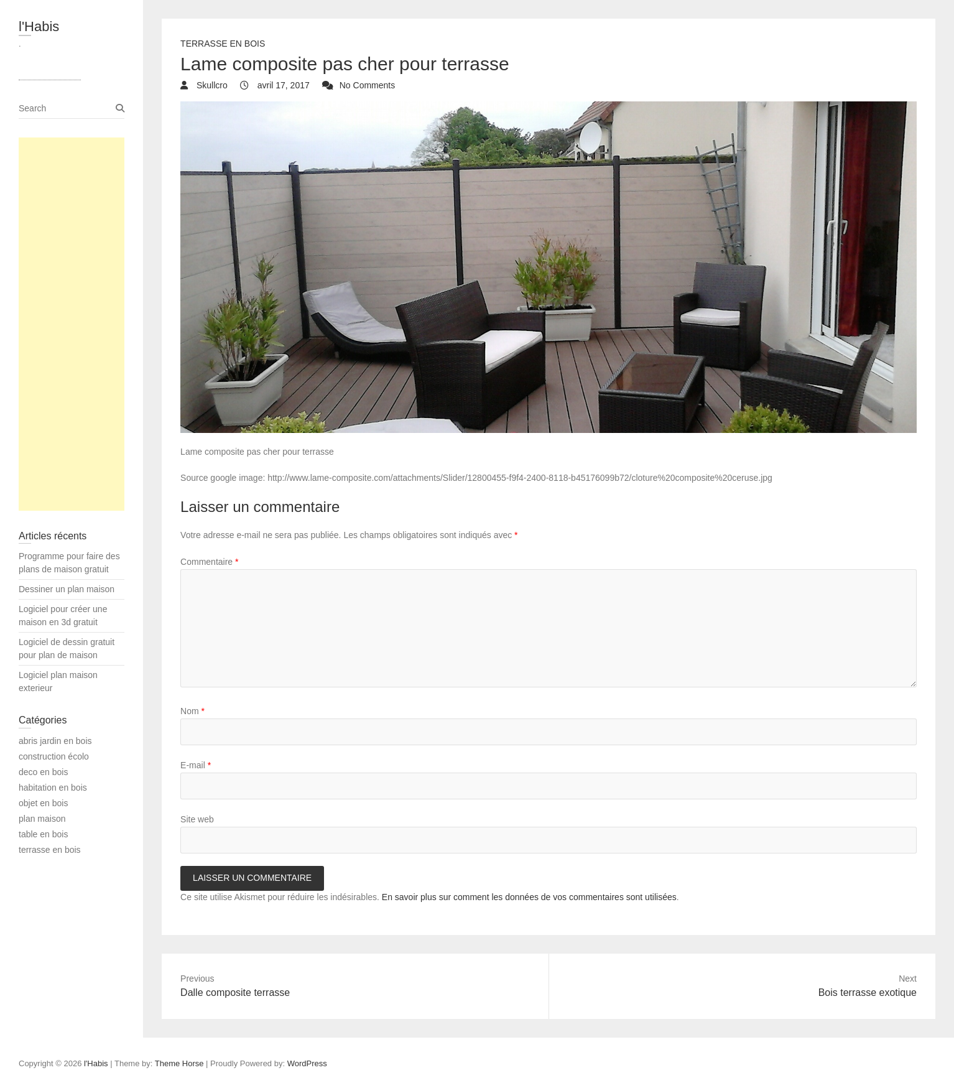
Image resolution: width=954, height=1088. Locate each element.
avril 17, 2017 (282, 85)
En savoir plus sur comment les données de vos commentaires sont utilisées (529, 897)
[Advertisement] (71, 324)
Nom (192, 711)
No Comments (367, 85)
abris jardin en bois (55, 741)
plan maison (42, 819)
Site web (197, 819)
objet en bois (43, 803)
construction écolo (54, 756)
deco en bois (43, 772)
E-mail (195, 765)
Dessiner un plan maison (66, 589)
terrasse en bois (222, 44)
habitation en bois (53, 788)
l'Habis (39, 26)
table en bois (43, 834)
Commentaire (209, 562)
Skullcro (211, 85)
